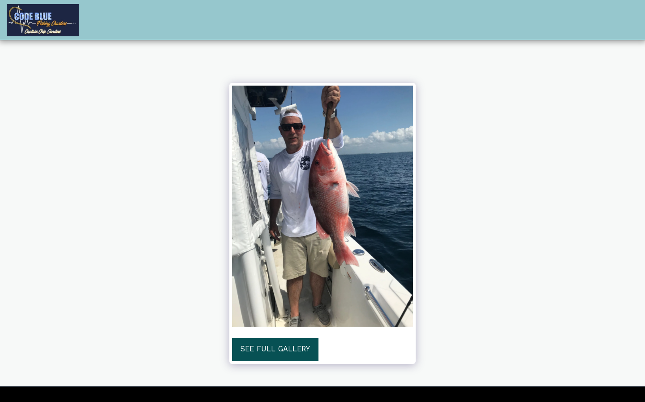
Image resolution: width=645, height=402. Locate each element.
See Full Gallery (275, 349)
